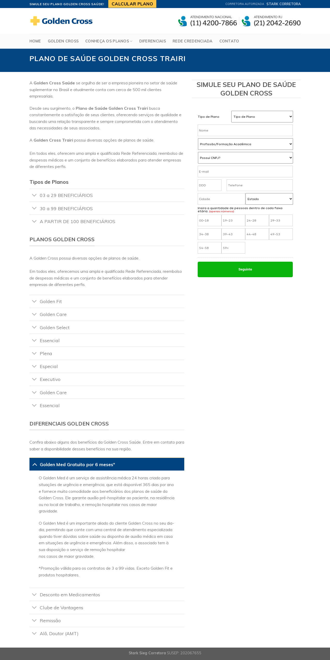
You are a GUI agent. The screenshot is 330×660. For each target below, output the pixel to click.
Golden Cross (63, 41)
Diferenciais (152, 41)
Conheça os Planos (108, 41)
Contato (229, 41)
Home (35, 41)
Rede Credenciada (193, 41)
